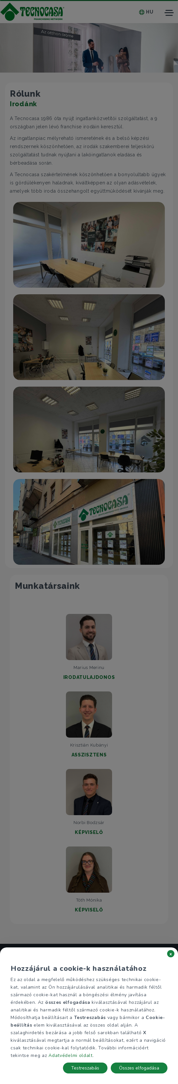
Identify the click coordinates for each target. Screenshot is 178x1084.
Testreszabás (85, 1068)
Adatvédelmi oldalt (70, 1055)
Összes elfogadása (139, 1068)
